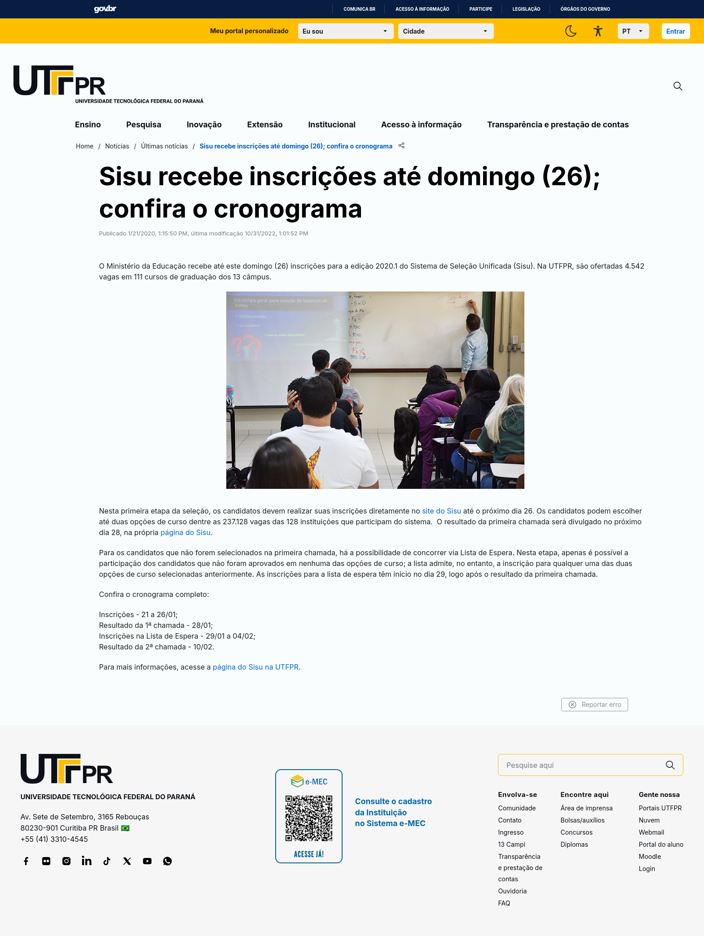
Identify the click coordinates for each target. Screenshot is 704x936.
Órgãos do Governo (585, 9)
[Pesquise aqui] (582, 765)
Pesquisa (143, 124)
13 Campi (511, 844)
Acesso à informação (422, 9)
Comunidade (517, 808)
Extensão (265, 124)
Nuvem (649, 820)
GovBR (105, 9)
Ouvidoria (512, 891)
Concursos (576, 832)
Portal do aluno (661, 844)
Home (84, 146)
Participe (481, 9)
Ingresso (511, 832)
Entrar (675, 31)
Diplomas (574, 844)
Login (647, 868)
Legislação (527, 9)
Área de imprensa (586, 808)
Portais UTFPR (660, 808)
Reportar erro (594, 704)
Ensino (88, 124)
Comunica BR (359, 9)
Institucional (332, 124)
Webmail (651, 832)
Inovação (204, 124)
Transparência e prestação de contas (558, 124)
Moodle (650, 856)
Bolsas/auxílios (582, 820)
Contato (509, 820)
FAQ (504, 903)
